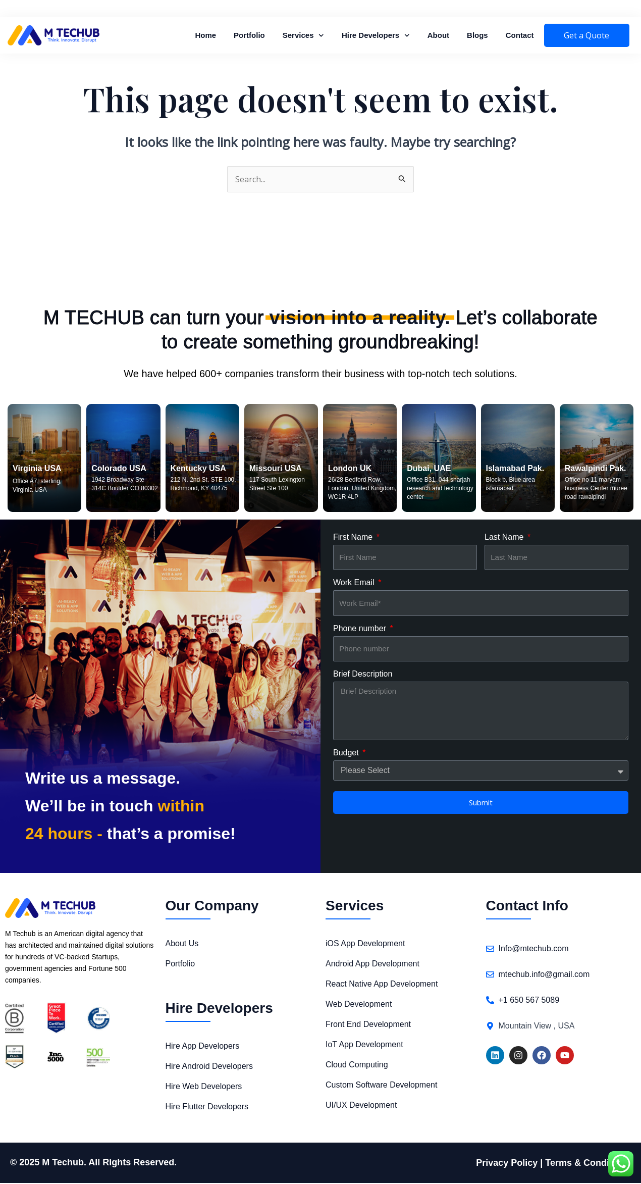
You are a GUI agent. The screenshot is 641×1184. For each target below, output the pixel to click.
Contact (520, 35)
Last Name (505, 538)
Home (205, 35)
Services (303, 35)
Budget (347, 753)
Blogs (477, 35)
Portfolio (249, 35)
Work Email (355, 583)
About (438, 35)
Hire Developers (376, 35)
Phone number (360, 629)
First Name (354, 538)
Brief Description (362, 675)
